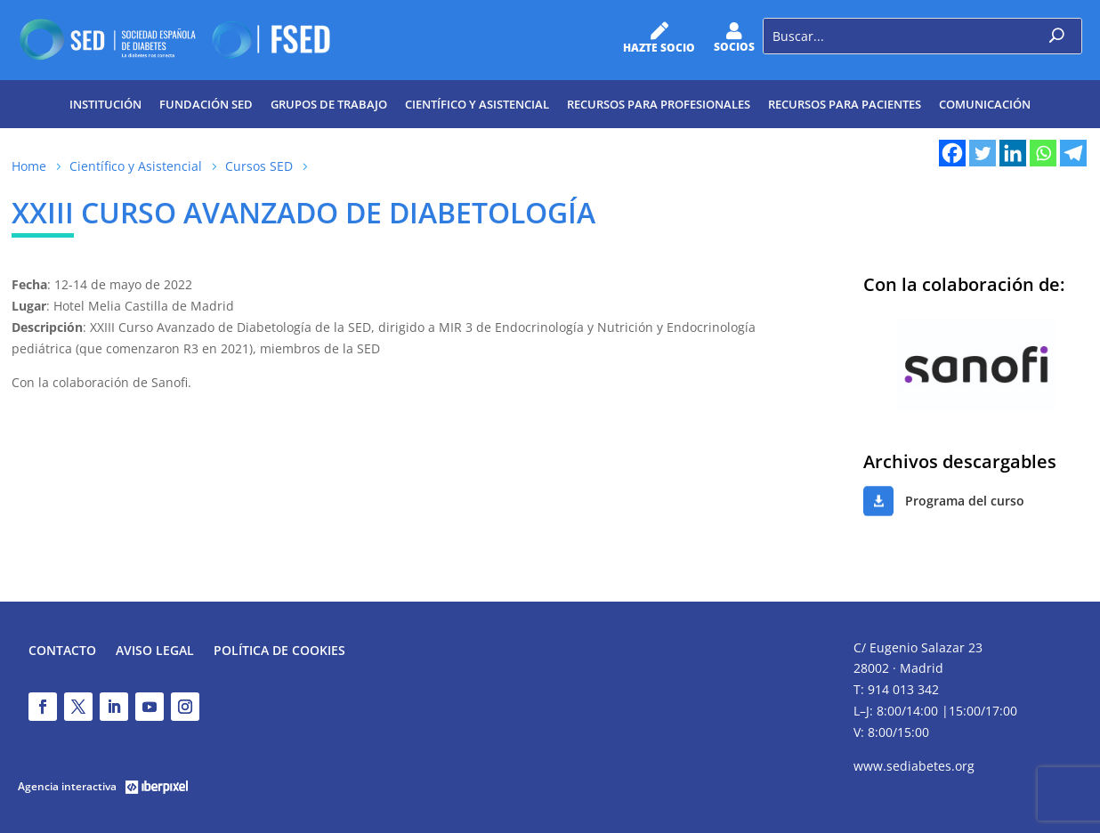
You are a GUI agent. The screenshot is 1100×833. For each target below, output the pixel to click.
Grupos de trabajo (329, 104)
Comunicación (985, 104)
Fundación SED (206, 104)
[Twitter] (982, 153)
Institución (105, 104)
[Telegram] (1073, 153)
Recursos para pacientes (844, 104)
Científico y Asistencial (477, 104)
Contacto (62, 651)
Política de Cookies (279, 651)
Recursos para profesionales (658, 104)
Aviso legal (155, 651)
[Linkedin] (1012, 153)
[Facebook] (952, 153)
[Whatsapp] (1043, 153)
